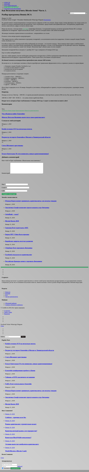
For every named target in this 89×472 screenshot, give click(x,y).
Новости (7, 2)
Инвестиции (11, 110)
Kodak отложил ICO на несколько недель (17, 129)
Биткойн (7, 4)
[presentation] (15, 180)
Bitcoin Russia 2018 (12, 223)
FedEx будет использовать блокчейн (18, 386)
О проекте (7, 313)
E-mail (4, 189)
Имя (3, 186)
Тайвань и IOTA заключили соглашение (20, 379)
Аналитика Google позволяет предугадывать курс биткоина (27, 210)
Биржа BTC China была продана (17, 236)
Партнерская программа (12, 8)
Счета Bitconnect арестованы (12, 145)
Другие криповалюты (11, 7)
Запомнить (6, 470)
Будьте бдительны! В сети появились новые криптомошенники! (25, 154)
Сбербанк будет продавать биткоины (18, 250)
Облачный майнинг (11, 305)
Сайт (3, 193)
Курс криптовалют (10, 5)
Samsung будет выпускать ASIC (16, 230)
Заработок (5, 110)
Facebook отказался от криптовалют (18, 257)
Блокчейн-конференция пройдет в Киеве (20, 373)
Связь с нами (8, 314)
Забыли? (20, 468)
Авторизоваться (15, 470)
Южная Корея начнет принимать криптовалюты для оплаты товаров (30, 203)
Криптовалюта (20, 110)
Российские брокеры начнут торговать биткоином (23, 263)
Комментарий (6, 175)
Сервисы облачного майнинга (14, 307)
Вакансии (7, 316)
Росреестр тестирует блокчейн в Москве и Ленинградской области (26, 137)
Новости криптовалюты (32, 110)
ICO (6, 297)
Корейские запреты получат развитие (19, 243)
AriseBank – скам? (12, 216)
